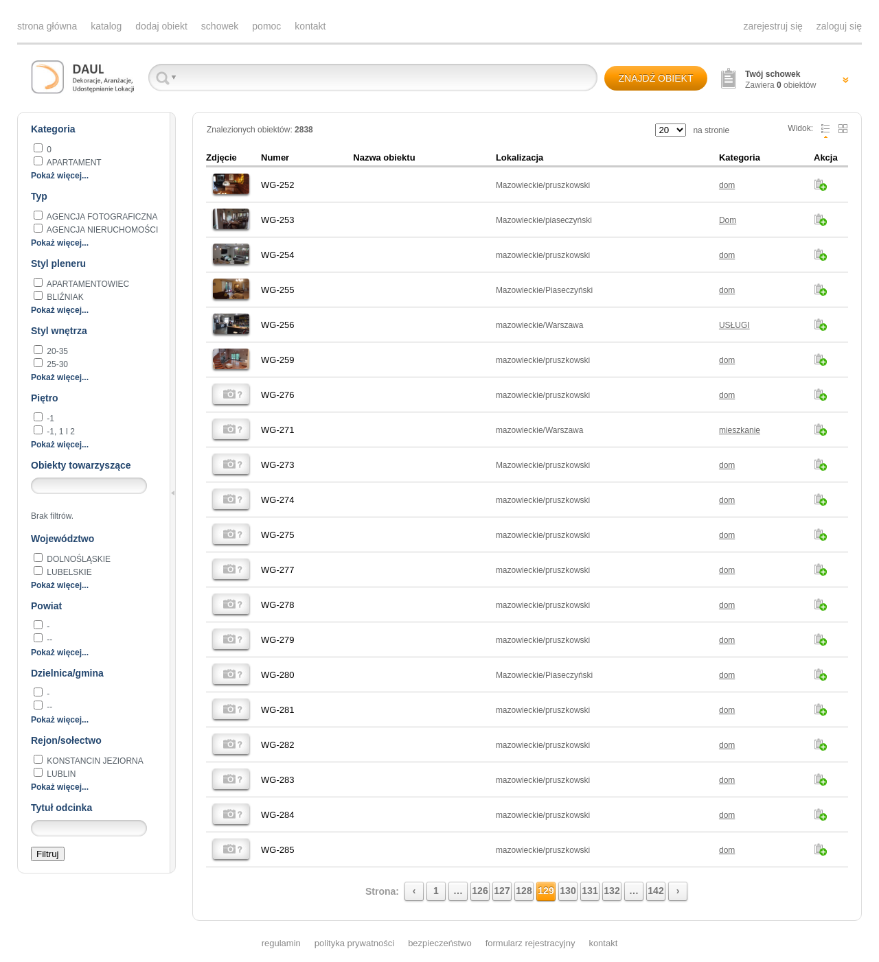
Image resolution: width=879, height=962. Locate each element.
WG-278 (277, 605)
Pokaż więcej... (60, 175)
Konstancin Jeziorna (94, 761)
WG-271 (277, 430)
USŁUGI (734, 325)
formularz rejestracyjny (530, 943)
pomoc (266, 26)
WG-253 (277, 220)
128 (524, 890)
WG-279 (277, 640)
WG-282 (277, 745)
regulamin (281, 943)
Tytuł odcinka (61, 807)
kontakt (310, 26)
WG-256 (277, 325)
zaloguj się (839, 26)
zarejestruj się (772, 26)
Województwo (62, 538)
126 (480, 890)
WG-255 (277, 290)
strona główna (47, 26)
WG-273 (277, 465)
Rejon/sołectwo (66, 740)
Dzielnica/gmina (67, 673)
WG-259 (277, 360)
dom (727, 185)
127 (502, 890)
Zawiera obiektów (780, 79)
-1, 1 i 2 (60, 431)
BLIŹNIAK (64, 297)
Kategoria (53, 129)
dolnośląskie (78, 559)
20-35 (56, 351)
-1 (49, 418)
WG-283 (277, 780)
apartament (73, 162)
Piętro (44, 397)
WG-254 (277, 255)
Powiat (46, 605)
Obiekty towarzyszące (81, 465)
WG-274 (277, 500)
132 (611, 890)
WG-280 (277, 675)
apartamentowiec (87, 284)
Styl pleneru (58, 263)
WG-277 (277, 570)
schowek (219, 26)
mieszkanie (739, 430)
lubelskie (68, 572)
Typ (39, 196)
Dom (727, 220)
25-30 (56, 364)
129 (545, 890)
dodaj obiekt (161, 26)
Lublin (60, 774)
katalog (106, 26)
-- (48, 639)
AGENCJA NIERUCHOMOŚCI (101, 230)
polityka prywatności (354, 943)
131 (589, 890)
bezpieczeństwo (440, 943)
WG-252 (277, 185)
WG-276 (277, 395)
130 (567, 890)
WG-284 (277, 815)
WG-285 (277, 850)
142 (655, 890)
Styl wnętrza (59, 330)
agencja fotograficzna (101, 217)
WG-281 (277, 710)
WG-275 (277, 535)
